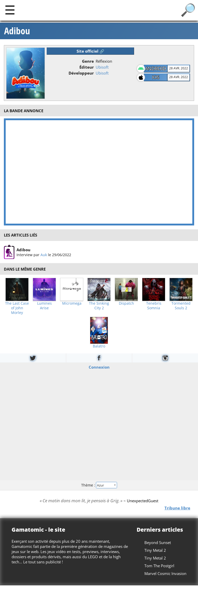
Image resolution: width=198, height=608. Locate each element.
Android (155, 68)
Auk (43, 254)
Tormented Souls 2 (181, 305)
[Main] (10, 9)
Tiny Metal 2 (155, 550)
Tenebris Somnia (153, 305)
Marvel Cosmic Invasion (165, 573)
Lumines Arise (44, 305)
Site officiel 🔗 (90, 51)
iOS (155, 77)
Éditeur (86, 67)
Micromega (71, 303)
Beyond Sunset (157, 542)
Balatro (99, 346)
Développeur (81, 73)
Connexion (99, 366)
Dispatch (126, 303)
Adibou (17, 31)
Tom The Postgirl (159, 565)
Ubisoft (102, 67)
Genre (88, 61)
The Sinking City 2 (99, 305)
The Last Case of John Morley (17, 308)
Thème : (99, 485)
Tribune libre (177, 507)
